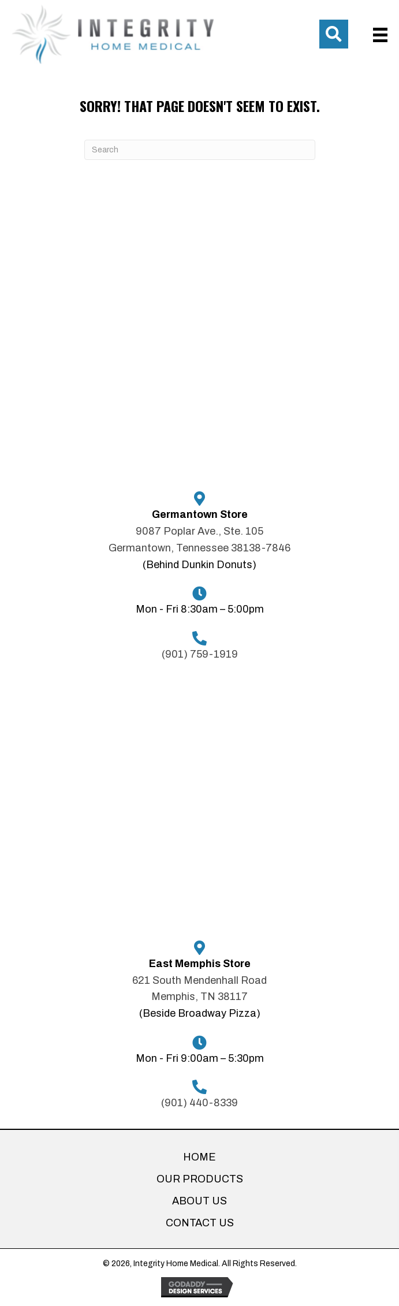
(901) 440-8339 (199, 1103)
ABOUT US (199, 1201)
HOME (199, 1157)
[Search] (199, 150)
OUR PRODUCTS (199, 1179)
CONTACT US (200, 1223)
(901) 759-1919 (200, 654)
